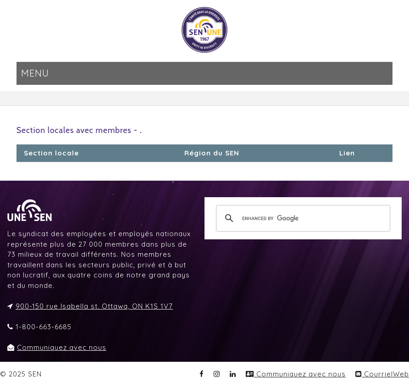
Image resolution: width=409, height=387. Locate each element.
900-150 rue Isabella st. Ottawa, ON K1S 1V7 (94, 306)
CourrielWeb (382, 374)
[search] (301, 218)
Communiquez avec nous (61, 347)
